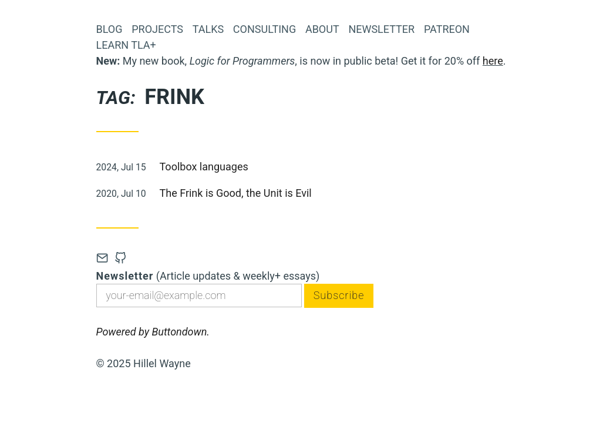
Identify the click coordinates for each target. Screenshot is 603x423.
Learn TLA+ (126, 45)
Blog (109, 29)
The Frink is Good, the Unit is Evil (236, 193)
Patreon (447, 29)
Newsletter (381, 29)
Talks (208, 29)
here (493, 61)
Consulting (264, 29)
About (322, 29)
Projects (157, 29)
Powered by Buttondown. (153, 331)
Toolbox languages (204, 166)
